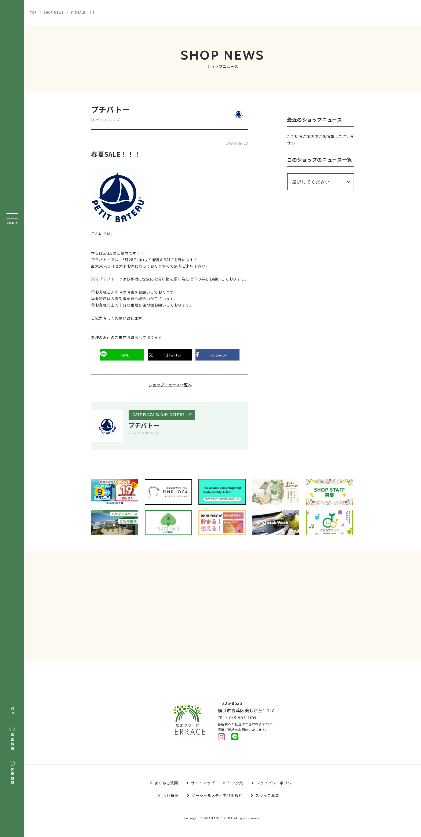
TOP (12, 709)
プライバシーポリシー (276, 794)
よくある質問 (166, 794)
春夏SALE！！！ (83, 12)
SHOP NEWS (54, 12)
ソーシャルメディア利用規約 (216, 807)
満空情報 (12, 739)
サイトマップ (203, 794)
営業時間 (12, 773)
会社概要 (171, 807)
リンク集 (235, 794)
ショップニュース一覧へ (170, 387)
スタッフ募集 (267, 807)
